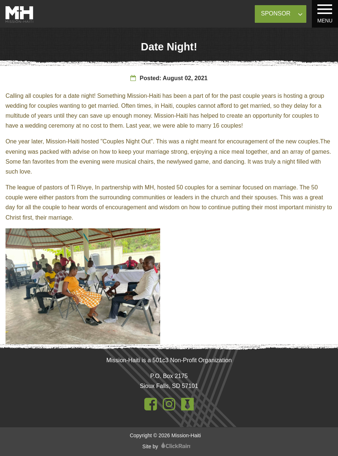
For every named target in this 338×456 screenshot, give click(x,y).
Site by (166, 446)
